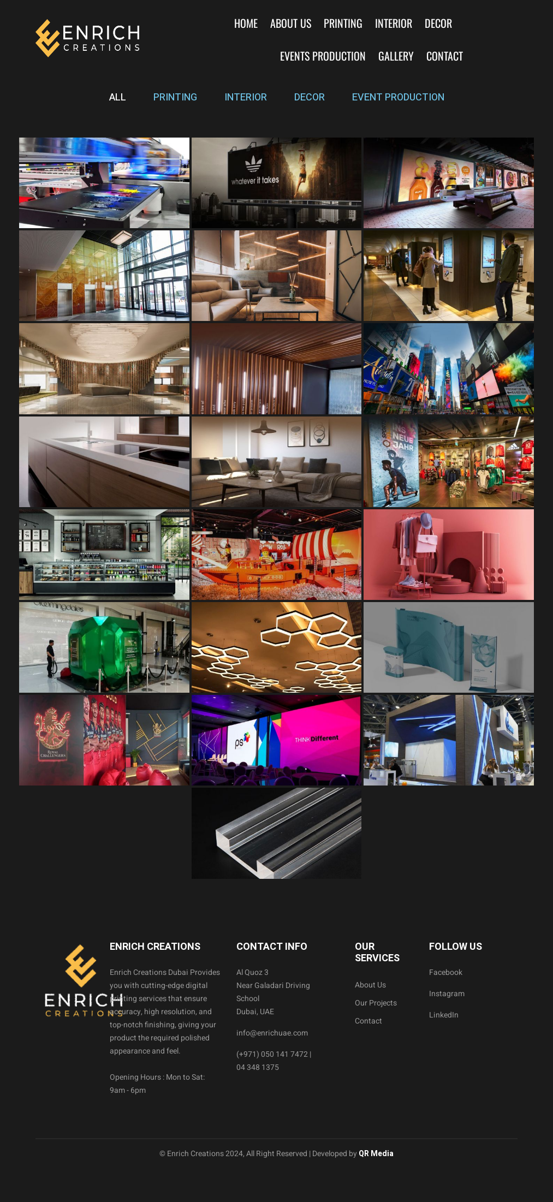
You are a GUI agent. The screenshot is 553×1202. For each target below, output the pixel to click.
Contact (444, 55)
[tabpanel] (276, 508)
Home (246, 23)
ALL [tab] (117, 97)
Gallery (396, 55)
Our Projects (376, 1003)
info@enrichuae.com (272, 1033)
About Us (290, 23)
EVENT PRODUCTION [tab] (398, 97)
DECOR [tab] (309, 97)
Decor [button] (438, 23)
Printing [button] (343, 23)
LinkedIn (444, 1015)
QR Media (375, 1153)
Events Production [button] (323, 55)
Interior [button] (393, 23)
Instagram (447, 993)
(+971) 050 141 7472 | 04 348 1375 (273, 1061)
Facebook (445, 972)
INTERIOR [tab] (245, 97)
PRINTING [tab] (175, 97)
